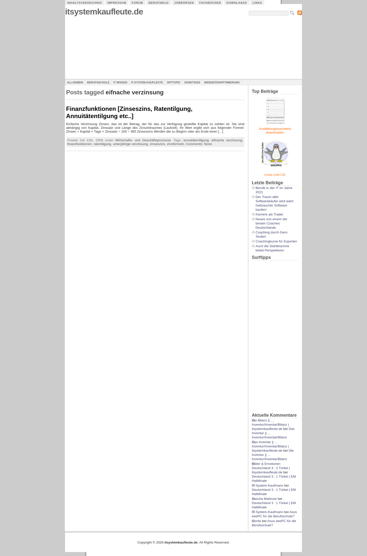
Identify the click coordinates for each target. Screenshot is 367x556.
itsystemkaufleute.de (104, 11)
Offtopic (174, 82)
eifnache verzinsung (226, 140)
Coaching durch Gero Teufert (271, 234)
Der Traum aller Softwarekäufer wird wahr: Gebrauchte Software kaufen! (275, 203)
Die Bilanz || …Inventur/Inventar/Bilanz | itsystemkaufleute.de (270, 424)
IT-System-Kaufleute (147, 82)
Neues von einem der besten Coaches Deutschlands (271, 223)
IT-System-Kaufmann (267, 485)
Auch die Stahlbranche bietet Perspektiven (272, 248)
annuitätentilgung (196, 140)
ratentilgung (102, 144)
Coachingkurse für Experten (276, 241)
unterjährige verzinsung (130, 144)
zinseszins (157, 144)
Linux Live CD (275, 175)
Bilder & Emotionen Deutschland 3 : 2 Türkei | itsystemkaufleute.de (271, 468)
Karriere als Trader (269, 214)
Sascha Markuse (264, 499)
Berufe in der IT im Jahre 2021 (274, 190)
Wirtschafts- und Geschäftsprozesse (143, 140)
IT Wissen (120, 82)
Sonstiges (192, 82)
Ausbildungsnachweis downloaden (275, 130)
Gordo (256, 521)
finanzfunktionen (79, 144)
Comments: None (199, 144)
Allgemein (75, 82)
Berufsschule (98, 82)
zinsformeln (175, 144)
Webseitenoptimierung (222, 82)
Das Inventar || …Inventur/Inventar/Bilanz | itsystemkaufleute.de (270, 446)
